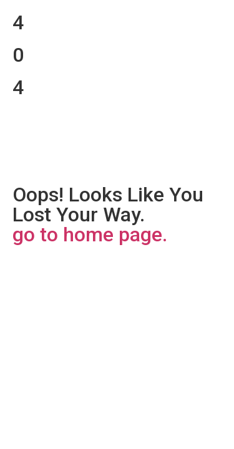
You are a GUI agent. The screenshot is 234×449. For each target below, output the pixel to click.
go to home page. (89, 234)
